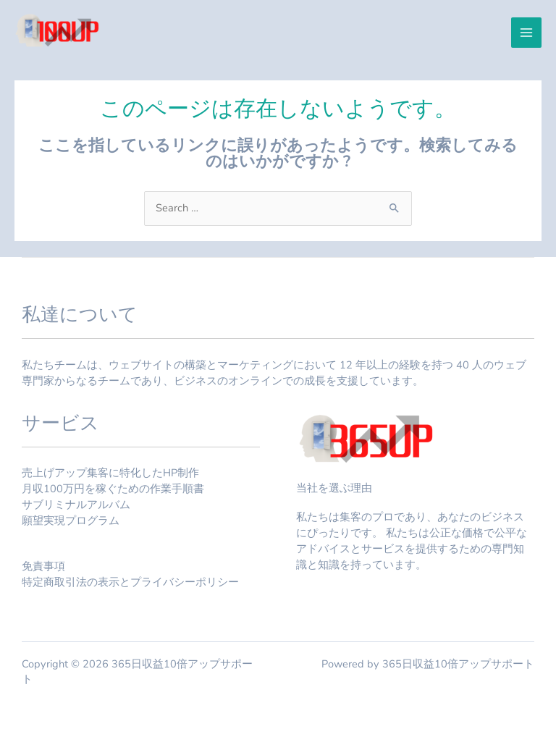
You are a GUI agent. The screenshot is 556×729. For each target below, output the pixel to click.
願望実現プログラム (70, 520)
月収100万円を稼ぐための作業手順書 (113, 488)
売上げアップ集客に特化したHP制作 (110, 472)
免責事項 (43, 566)
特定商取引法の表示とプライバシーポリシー (130, 582)
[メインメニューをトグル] (526, 32)
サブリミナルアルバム (76, 504)
